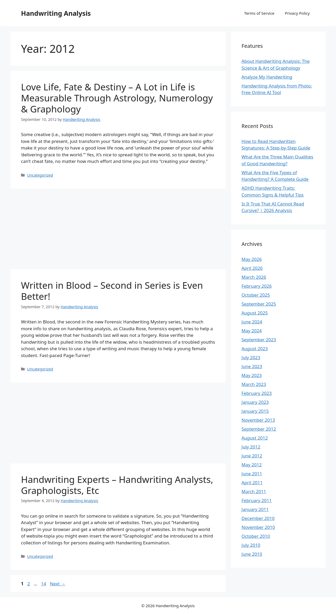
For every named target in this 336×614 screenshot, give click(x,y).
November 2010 (258, 527)
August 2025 (255, 313)
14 (44, 584)
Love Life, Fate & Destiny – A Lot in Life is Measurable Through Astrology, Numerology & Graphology (117, 98)
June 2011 (252, 474)
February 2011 (257, 500)
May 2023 (252, 375)
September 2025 (259, 304)
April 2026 (252, 268)
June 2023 (252, 366)
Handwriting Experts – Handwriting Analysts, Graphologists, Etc (117, 485)
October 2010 (256, 536)
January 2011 (255, 509)
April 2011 (252, 482)
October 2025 (256, 295)
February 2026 (257, 286)
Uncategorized (40, 175)
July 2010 (251, 545)
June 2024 (252, 322)
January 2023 (255, 402)
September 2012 (259, 429)
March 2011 (254, 491)
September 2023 (259, 340)
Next (57, 584)
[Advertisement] (118, 230)
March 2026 (254, 277)
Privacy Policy (297, 13)
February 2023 (257, 393)
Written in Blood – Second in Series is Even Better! (112, 290)
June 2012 (252, 456)
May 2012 (252, 465)
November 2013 (258, 420)
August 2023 (255, 348)
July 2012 (251, 447)
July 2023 (251, 357)
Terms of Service (259, 13)
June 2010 (252, 554)
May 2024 (252, 331)
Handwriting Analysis (56, 13)
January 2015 (255, 411)
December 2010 (258, 518)
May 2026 (252, 259)
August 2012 (255, 438)
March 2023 (254, 384)
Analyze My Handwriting (267, 77)
